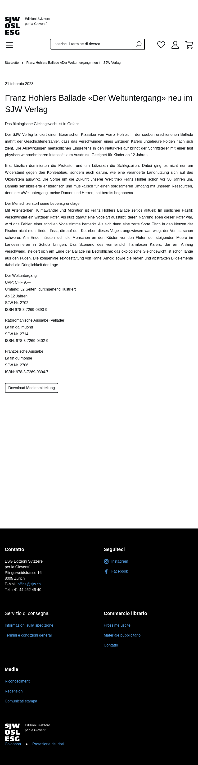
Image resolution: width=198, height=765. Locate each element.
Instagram (116, 561)
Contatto (111, 645)
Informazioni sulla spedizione (29, 625)
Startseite (12, 62)
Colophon (13, 744)
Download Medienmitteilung (31, 388)
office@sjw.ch (29, 584)
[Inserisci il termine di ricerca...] (91, 44)
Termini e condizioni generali (29, 635)
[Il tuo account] (175, 45)
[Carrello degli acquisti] (189, 45)
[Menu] (11, 45)
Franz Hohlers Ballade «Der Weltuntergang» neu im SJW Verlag (73, 62)
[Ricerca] (138, 44)
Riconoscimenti (17, 681)
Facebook (116, 571)
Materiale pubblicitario (122, 635)
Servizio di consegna (27, 613)
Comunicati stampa (21, 701)
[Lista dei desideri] (161, 45)
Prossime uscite (117, 625)
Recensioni (14, 691)
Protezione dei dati (48, 744)
